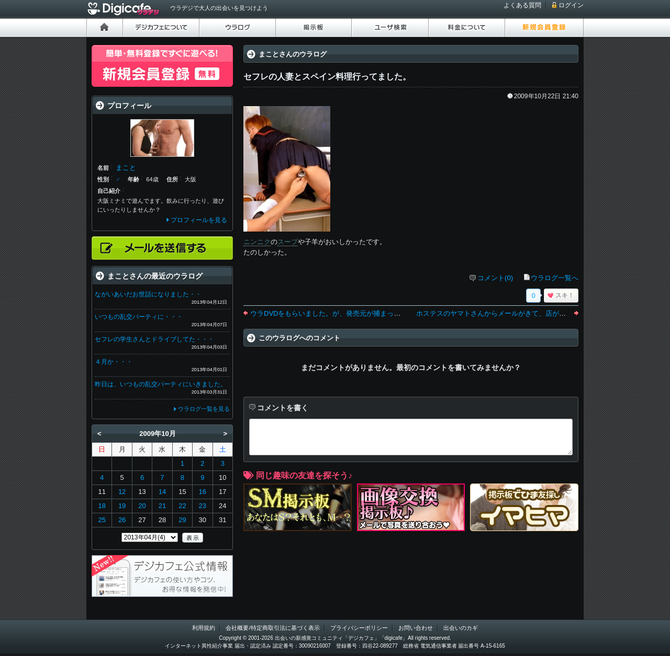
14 (162, 492)
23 (202, 506)
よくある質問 (522, 5)
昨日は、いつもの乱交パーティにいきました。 (161, 384)
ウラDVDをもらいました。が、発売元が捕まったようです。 (342, 313)
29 (182, 520)
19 (122, 506)
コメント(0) (495, 278)
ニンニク (257, 242)
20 (142, 506)
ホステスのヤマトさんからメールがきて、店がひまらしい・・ (511, 313)
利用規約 (203, 628)
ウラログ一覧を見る (204, 409)
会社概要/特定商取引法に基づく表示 (272, 628)
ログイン (571, 5)
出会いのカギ (460, 628)
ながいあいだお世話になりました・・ (148, 294)
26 (122, 520)
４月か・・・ (113, 361)
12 (122, 492)
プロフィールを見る (199, 220)
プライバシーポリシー (359, 628)
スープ (287, 242)
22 (182, 506)
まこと (126, 167)
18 (101, 506)
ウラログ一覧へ (554, 278)
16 (202, 492)
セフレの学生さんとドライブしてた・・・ (154, 339)
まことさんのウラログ (293, 54)
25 (101, 520)
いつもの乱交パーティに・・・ (139, 316)
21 (162, 506)
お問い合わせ (415, 628)
